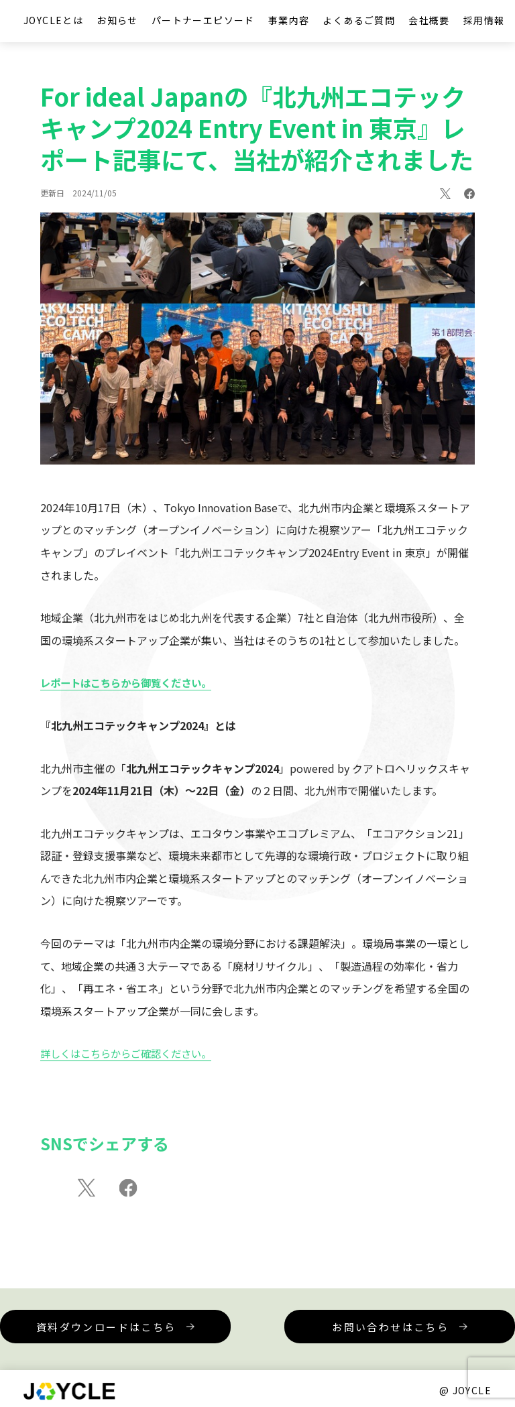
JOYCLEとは (53, 20)
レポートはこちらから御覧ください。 (131, 688)
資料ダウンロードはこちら (153, 1334)
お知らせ (117, 20)
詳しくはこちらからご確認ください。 (131, 1058)
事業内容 (289, 20)
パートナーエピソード (203, 20)
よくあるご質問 (359, 20)
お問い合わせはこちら (361, 1327)
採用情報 (484, 20)
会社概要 (429, 20)
